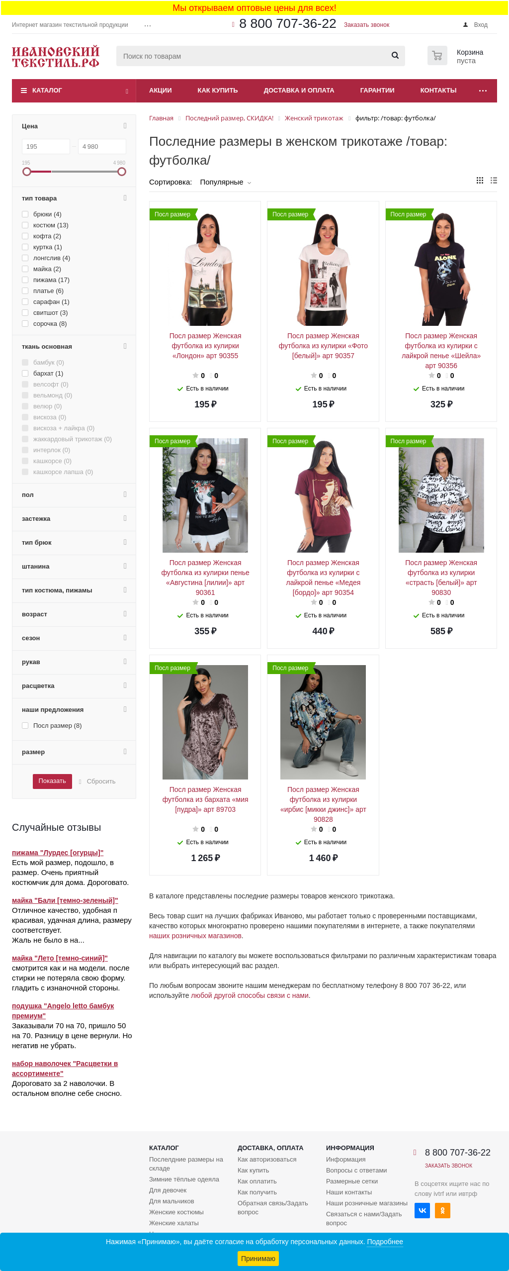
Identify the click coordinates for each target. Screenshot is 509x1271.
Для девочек (167, 1190)
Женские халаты (174, 1223)
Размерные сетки (352, 1181)
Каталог (47, 90)
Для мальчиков (171, 1201)
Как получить (257, 1192)
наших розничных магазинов (195, 936)
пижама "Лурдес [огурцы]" (57, 853)
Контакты (439, 90)
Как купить (218, 90)
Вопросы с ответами (356, 1170)
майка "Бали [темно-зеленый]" (65, 900)
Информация (350, 1148)
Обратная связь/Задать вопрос (273, 1207)
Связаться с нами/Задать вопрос (364, 1218)
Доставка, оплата (271, 1148)
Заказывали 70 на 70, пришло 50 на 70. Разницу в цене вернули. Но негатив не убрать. (72, 1035)
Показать (52, 780)
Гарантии (377, 90)
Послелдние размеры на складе (186, 1164)
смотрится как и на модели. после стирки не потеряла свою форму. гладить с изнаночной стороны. (71, 978)
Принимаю (258, 1259)
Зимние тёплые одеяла (184, 1179)
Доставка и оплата (299, 90)
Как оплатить (257, 1181)
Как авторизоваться (267, 1159)
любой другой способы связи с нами (249, 995)
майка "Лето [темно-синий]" (60, 958)
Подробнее (385, 1242)
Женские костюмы (176, 1212)
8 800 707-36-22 (288, 23)
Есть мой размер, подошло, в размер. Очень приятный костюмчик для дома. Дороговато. (70, 872)
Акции (160, 90)
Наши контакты (349, 1192)
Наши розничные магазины (367, 1203)
